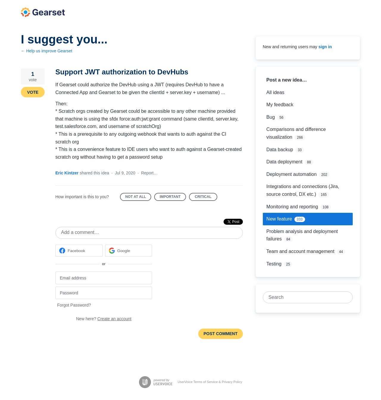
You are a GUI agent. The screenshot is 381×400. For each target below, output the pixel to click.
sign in (325, 46)
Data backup (279, 149)
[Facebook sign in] (79, 251)
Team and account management (300, 251)
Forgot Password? (74, 305)
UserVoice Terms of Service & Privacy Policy (210, 382)
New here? (104, 318)
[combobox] (304, 297)
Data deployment (284, 161)
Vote (32, 92)
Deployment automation (291, 174)
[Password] (103, 293)
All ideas (275, 92)
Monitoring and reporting (292, 206)
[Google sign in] (128, 251)
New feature (279, 218)
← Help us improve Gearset (46, 51)
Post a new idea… (286, 79)
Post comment (221, 333)
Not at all (138, 198)
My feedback (279, 104)
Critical (206, 198)
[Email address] (103, 277)
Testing (274, 263)
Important (173, 198)
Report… (149, 173)
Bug (270, 117)
